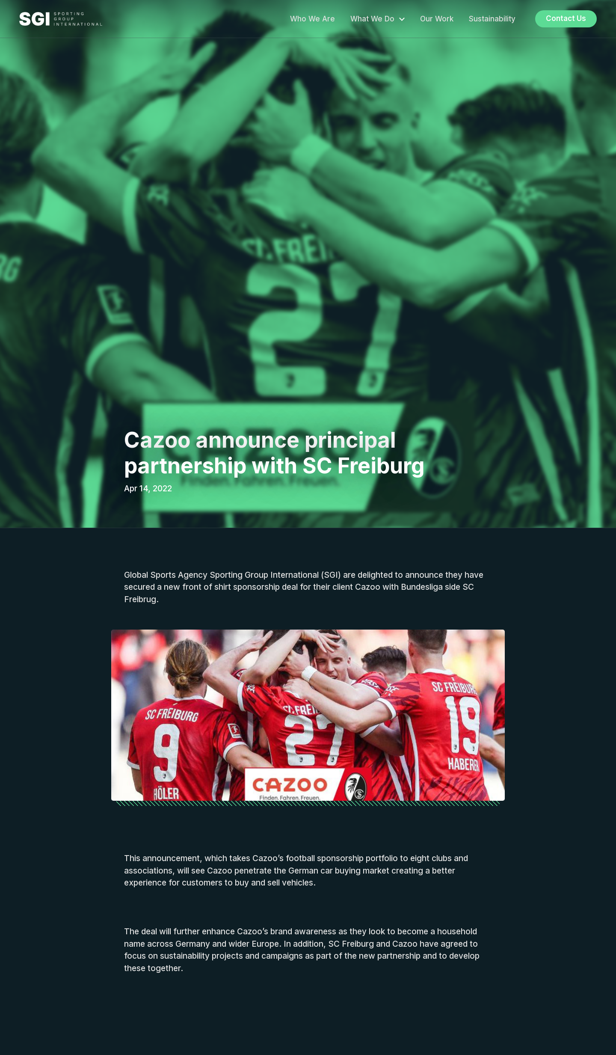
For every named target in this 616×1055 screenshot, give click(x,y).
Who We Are (312, 19)
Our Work (436, 19)
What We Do (372, 19)
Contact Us (566, 18)
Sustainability (492, 19)
